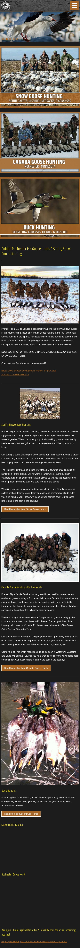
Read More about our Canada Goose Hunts (26, 668)
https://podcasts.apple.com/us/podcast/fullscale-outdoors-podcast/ (34, 941)
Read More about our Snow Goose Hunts (25, 509)
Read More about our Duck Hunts (21, 814)
